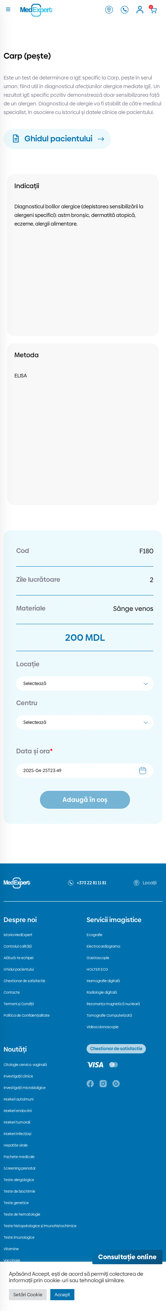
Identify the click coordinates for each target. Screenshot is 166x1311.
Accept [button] (62, 1294)
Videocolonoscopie (103, 1027)
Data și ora (34, 751)
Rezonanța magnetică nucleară (113, 1004)
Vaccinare (12, 1260)
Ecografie (94, 935)
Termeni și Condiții (19, 1004)
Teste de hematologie (22, 1214)
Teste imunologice (19, 1237)
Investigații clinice (18, 1076)
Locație (28, 663)
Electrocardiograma (103, 946)
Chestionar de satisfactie (24, 981)
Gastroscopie (98, 958)
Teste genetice (16, 1203)
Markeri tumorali (17, 1122)
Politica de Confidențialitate (27, 1015)
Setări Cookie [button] (27, 1294)
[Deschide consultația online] (127, 1257)
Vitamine (11, 1249)
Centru (26, 702)
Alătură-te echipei (18, 958)
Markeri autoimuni (18, 1099)
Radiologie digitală (102, 992)
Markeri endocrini (18, 1110)
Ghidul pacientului (19, 969)
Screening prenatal (19, 1168)
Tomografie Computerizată (109, 1015)
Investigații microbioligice (25, 1087)
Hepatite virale (16, 1145)
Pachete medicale (19, 1157)
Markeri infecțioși (17, 1133)
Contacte (12, 992)
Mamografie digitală (103, 981)
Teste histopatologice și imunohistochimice (40, 1226)
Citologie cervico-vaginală (25, 1064)
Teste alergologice (19, 1180)
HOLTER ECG (97, 969)
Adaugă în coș (85, 799)
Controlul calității (18, 946)
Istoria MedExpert (18, 935)
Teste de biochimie (19, 1191)
